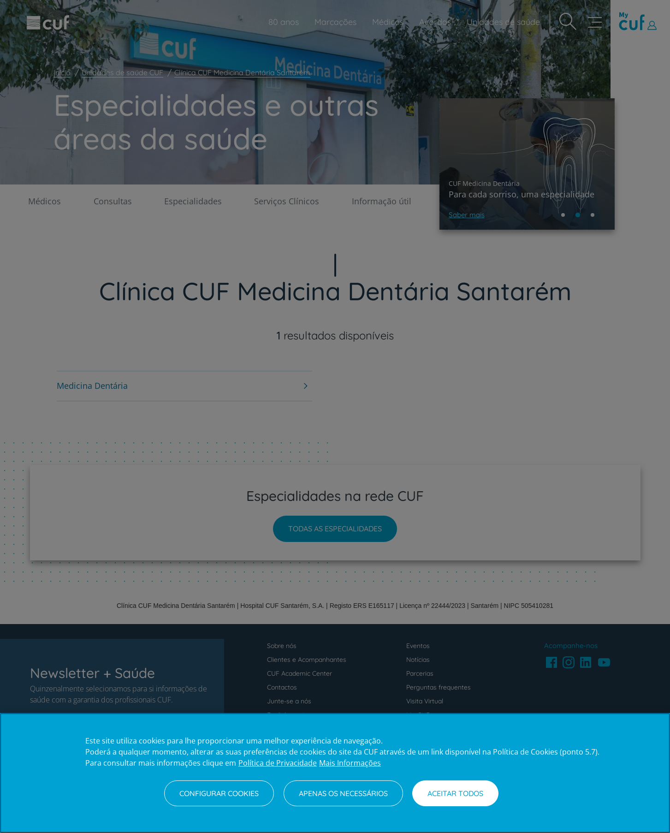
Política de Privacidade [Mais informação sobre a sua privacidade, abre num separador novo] (277, 763)
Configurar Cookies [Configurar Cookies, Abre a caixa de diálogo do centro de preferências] (219, 793)
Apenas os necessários (343, 793)
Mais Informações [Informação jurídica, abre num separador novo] (350, 763)
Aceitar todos (455, 793)
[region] (335, 773)
